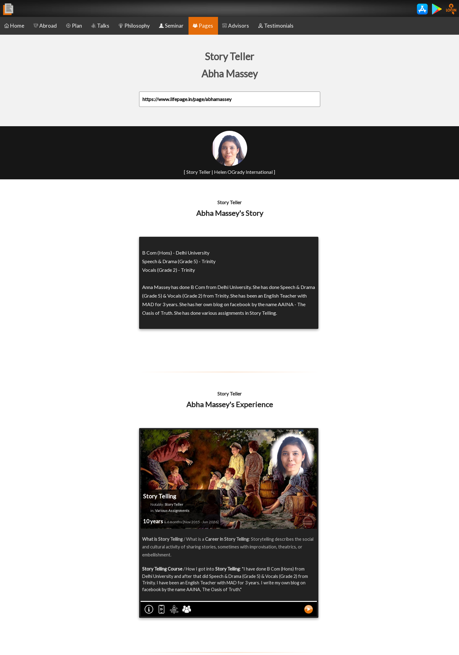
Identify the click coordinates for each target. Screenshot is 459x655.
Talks (100, 25)
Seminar (171, 25)
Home (14, 25)
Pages (203, 25)
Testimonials (276, 25)
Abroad (45, 25)
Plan (74, 25)
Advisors (235, 25)
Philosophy (134, 25)
